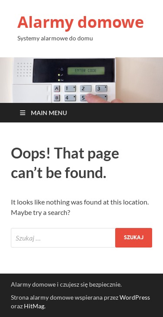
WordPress (135, 297)
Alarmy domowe (80, 22)
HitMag (34, 306)
